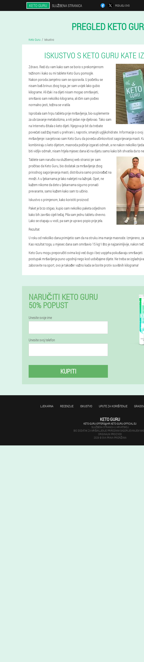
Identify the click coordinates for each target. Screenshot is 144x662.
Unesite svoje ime (40, 317)
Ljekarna (47, 406)
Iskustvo (86, 406)
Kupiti (68, 371)
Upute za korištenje (113, 406)
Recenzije (67, 406)
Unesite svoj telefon (42, 340)
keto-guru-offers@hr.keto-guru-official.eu (110, 423)
